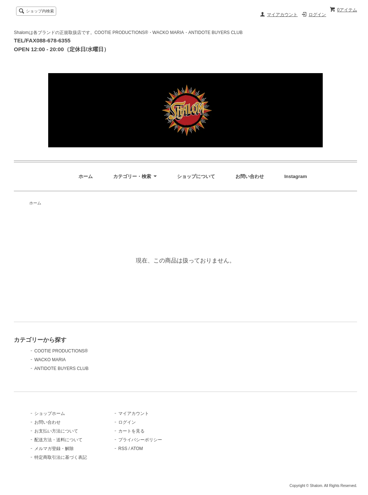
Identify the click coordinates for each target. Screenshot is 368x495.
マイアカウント (282, 14)
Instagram (295, 176)
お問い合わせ (249, 176)
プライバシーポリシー (140, 439)
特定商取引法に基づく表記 (60, 457)
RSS (122, 448)
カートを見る (131, 431)
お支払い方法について (56, 431)
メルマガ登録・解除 (54, 448)
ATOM (137, 448)
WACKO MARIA (50, 359)
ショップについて (196, 176)
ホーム (85, 176)
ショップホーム (49, 413)
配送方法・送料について (58, 439)
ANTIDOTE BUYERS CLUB (61, 368)
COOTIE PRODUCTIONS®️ (61, 351)
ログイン (317, 14)
